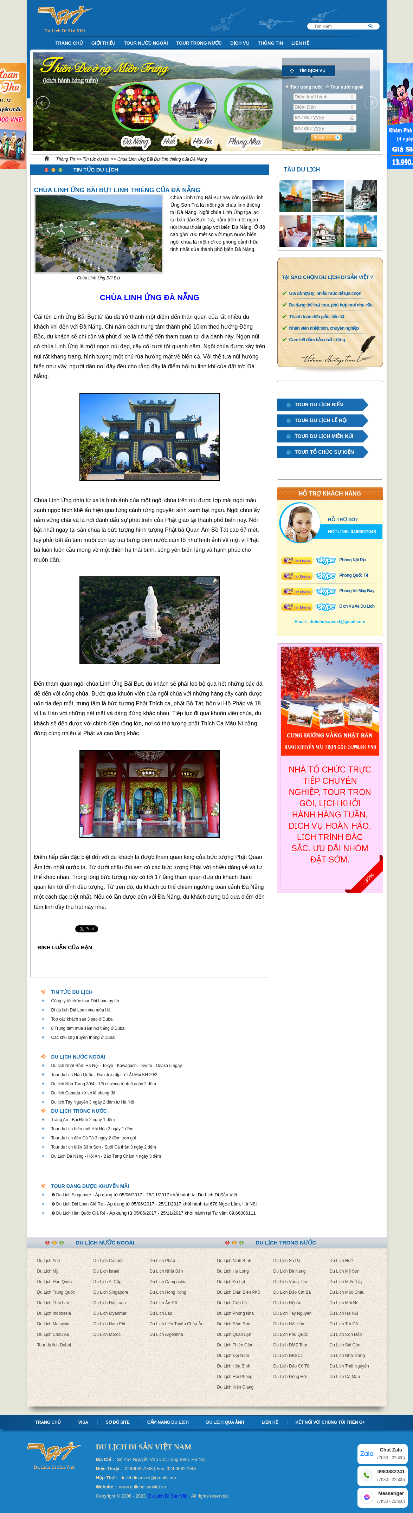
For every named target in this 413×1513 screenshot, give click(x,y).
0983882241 (391, 1476)
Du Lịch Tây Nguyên (292, 1313)
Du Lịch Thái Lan (53, 1302)
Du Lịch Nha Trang (347, 1355)
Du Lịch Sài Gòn (345, 1345)
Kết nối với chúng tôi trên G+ (330, 1422)
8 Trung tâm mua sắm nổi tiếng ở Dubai (88, 1028)
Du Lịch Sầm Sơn (233, 1323)
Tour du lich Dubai (54, 1345)
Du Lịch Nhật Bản (166, 1271)
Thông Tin (270, 43)
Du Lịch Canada (108, 1260)
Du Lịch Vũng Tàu (290, 1281)
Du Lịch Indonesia (54, 1313)
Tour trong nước (199, 43)
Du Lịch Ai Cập (107, 1281)
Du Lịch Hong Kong (168, 1292)
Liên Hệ (300, 43)
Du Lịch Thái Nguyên (349, 1366)
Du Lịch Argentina (166, 1334)
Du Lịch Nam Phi (109, 1323)
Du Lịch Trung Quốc (56, 1292)
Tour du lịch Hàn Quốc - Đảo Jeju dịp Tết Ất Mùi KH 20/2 (104, 1074)
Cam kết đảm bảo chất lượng (317, 339)
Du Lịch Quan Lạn (234, 1334)
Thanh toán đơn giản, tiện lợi (316, 316)
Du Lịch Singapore (110, 1292)
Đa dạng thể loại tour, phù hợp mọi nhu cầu (331, 305)
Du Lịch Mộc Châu (347, 1292)
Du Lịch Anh (48, 1260)
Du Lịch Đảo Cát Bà (292, 1292)
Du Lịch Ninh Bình (234, 1260)
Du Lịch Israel (106, 1271)
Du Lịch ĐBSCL (288, 1355)
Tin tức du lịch (96, 159)
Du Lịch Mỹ (47, 1271)
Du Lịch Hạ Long (233, 1271)
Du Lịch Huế (341, 1260)
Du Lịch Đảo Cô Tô (291, 1366)
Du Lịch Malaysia (53, 1323)
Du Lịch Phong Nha (235, 1313)
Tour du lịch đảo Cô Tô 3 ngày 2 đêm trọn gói (93, 1138)
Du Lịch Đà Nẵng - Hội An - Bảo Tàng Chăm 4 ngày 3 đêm (106, 1156)
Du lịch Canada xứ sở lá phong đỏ (83, 1093)
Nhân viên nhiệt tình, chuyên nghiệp (324, 328)
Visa (83, 1422)
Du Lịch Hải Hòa (288, 1323)
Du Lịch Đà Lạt (231, 1281)
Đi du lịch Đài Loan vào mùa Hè (81, 1010)
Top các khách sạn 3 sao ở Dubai (82, 1019)
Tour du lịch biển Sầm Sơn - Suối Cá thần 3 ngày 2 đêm (103, 1147)
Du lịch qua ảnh (225, 1422)
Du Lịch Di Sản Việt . (169, 1496)
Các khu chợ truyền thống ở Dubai (83, 1037)
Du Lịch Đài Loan (109, 1302)
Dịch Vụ (239, 43)
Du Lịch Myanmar (110, 1313)
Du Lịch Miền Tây (346, 1281)
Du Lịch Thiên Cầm (235, 1345)
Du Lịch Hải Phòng (235, 1376)
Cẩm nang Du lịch (168, 1422)
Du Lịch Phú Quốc (290, 1334)
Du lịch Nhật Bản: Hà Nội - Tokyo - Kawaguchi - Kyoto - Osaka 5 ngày (116, 1065)
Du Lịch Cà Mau (345, 1376)
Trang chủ (48, 1422)
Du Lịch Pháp (162, 1260)
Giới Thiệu (103, 43)
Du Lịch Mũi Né (344, 1302)
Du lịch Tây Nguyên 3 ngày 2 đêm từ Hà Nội (92, 1102)
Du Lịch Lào (161, 1313)
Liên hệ (270, 1422)
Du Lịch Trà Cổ (344, 1323)
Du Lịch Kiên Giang (235, 1387)
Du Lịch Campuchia (168, 1281)
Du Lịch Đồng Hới (290, 1376)
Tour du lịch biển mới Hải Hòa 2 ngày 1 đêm (92, 1128)
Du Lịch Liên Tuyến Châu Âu (177, 1323)
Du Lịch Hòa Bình (233, 1366)
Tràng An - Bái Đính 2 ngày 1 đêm (83, 1119)
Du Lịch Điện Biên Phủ (238, 1292)
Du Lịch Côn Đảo (346, 1334)
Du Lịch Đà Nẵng (289, 1271)
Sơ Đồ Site (118, 1422)
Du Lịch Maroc (107, 1334)
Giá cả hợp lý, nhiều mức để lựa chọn (325, 293)
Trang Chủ (69, 43)
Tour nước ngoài (146, 43)
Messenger (391, 1498)
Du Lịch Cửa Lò (232, 1302)
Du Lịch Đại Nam (233, 1355)
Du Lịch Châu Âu (53, 1334)
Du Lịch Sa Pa (287, 1260)
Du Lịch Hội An (287, 1302)
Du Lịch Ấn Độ (163, 1302)
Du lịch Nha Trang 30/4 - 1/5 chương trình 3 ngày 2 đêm (103, 1083)
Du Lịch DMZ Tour (290, 1345)
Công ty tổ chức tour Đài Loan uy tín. (85, 1000)
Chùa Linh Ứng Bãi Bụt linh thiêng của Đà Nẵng (162, 159)
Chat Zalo (391, 1454)
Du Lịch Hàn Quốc (54, 1281)
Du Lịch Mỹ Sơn (345, 1271)
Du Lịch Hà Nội (344, 1313)
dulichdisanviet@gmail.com (337, 621)
